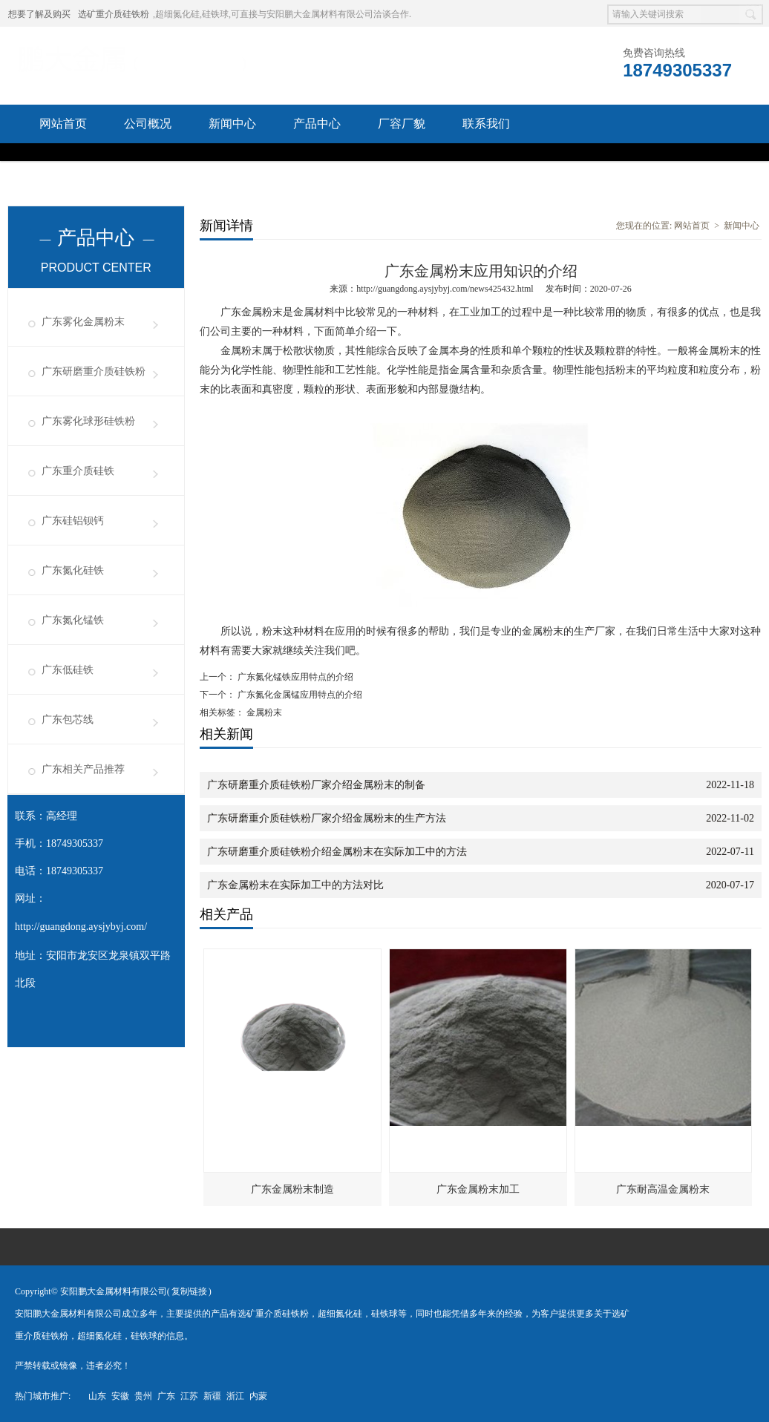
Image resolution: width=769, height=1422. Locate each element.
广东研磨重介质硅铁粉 (93, 371)
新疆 (212, 1396)
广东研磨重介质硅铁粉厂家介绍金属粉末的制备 (316, 784)
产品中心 (317, 123)
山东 (97, 1396)
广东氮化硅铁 (73, 570)
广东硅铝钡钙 (73, 520)
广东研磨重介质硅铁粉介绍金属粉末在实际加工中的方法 (337, 851)
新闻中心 (232, 123)
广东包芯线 (68, 719)
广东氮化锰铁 (73, 620)
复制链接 (189, 1291)
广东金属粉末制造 (292, 1189)
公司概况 (147, 123)
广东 (166, 1396)
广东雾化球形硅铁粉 (88, 421)
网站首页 (63, 123)
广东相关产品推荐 (83, 769)
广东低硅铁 (68, 669)
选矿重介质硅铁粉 (113, 14)
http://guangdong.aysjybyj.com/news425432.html (444, 289)
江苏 (189, 1396)
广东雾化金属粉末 (83, 321)
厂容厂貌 (401, 123)
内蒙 (258, 1396)
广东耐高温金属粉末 (663, 1189)
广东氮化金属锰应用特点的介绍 (298, 694)
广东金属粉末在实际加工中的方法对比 (295, 885)
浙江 (235, 1396)
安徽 (120, 1396)
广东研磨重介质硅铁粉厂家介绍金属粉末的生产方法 (326, 818)
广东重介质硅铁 (78, 470)
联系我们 (486, 123)
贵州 (143, 1396)
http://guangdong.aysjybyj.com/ (81, 926)
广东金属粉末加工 (478, 1189)
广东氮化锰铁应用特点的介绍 (294, 677)
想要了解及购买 (39, 14)
